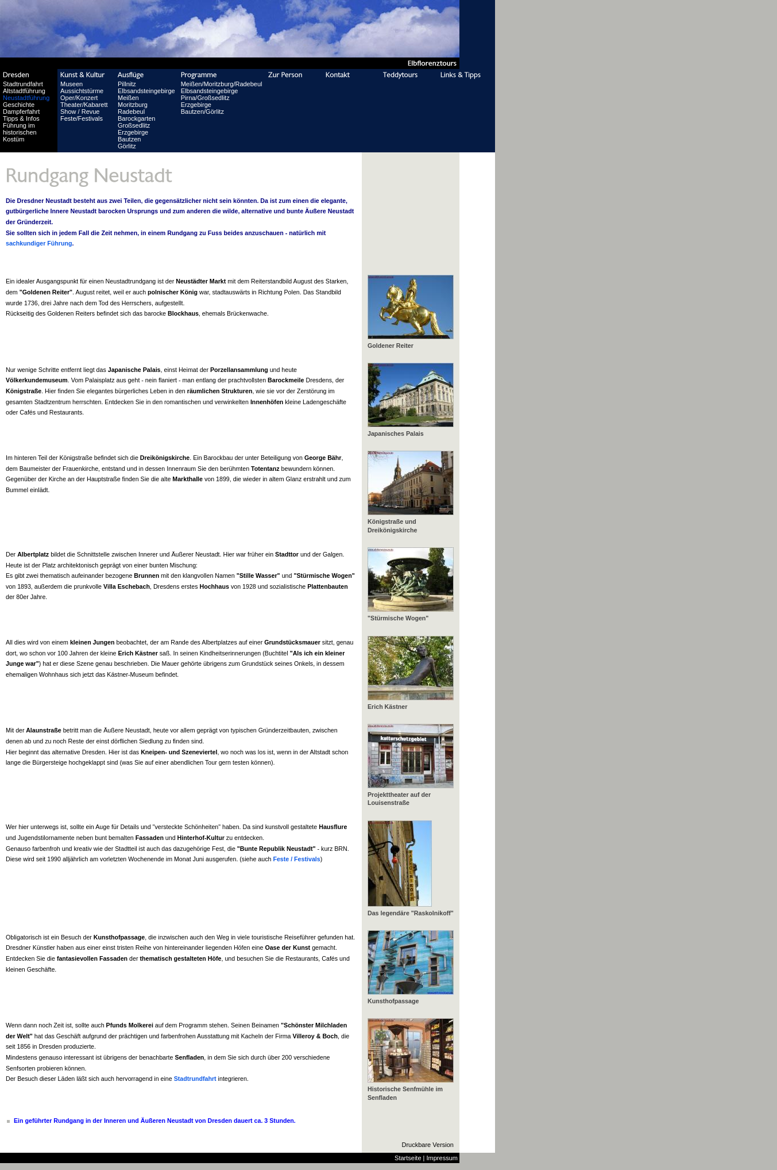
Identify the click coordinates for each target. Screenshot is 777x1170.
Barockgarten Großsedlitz (136, 122)
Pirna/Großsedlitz (205, 97)
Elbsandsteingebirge (146, 90)
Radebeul (131, 111)
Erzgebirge (133, 132)
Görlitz (127, 146)
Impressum (442, 1157)
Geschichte (18, 104)
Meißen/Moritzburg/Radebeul (221, 83)
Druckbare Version (428, 1144)
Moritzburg (133, 104)
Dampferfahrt (21, 111)
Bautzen (129, 139)
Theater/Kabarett (84, 104)
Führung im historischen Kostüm (20, 132)
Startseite (408, 1157)
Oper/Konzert (79, 97)
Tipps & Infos (21, 118)
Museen (71, 83)
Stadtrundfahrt (23, 83)
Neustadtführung (26, 97)
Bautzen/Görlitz (202, 111)
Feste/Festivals (81, 118)
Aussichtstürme (81, 90)
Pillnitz (127, 83)
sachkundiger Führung (39, 243)
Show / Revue (79, 111)
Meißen (128, 97)
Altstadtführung (24, 90)
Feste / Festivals (296, 859)
